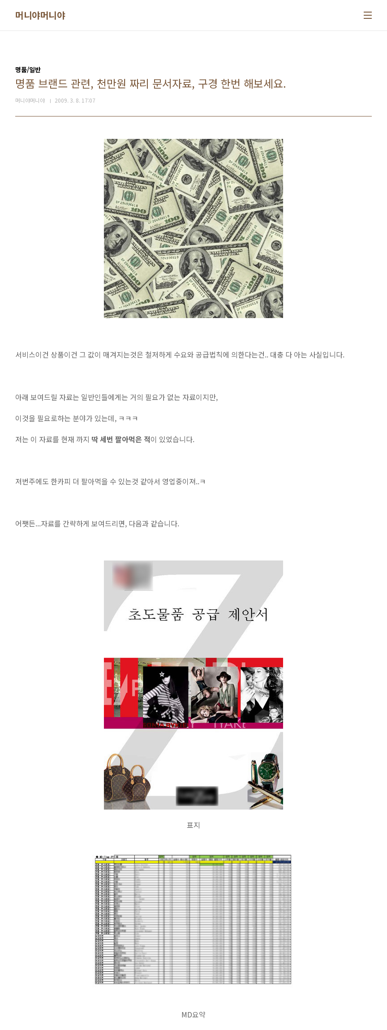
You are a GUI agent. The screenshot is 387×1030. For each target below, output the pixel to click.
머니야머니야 (40, 15)
